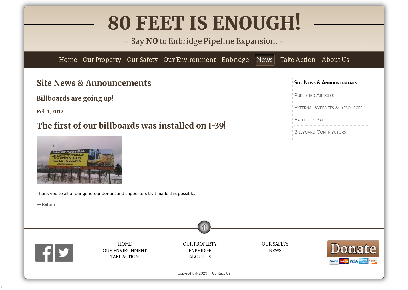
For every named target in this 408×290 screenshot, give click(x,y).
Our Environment (190, 60)
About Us (335, 60)
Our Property (102, 60)
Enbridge (235, 60)
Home (68, 60)
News (265, 60)
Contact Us (221, 273)
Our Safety (142, 60)
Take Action (298, 60)
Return (48, 204)
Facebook (44, 252)
